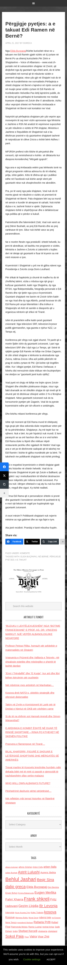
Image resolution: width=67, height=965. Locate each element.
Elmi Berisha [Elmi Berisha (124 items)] (53, 887)
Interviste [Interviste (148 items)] (9, 912)
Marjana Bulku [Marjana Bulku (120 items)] (21, 917)
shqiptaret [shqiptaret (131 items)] (52, 931)
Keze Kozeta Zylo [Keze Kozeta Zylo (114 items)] (22, 913)
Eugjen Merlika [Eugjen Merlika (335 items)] (45, 892)
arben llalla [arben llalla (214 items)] (49, 866)
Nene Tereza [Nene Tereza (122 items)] (11, 922)
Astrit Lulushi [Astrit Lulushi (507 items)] (29, 872)
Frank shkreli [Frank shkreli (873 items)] (37, 898)
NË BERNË (43, 556)
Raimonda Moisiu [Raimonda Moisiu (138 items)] (19, 927)
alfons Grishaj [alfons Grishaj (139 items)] (25, 867)
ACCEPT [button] (51, 959)
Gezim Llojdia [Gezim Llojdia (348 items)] (28, 906)
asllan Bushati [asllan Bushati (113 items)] (11, 873)
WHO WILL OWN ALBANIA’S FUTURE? (27, 783)
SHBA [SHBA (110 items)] (15, 931)
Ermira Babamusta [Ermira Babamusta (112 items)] (26, 893)
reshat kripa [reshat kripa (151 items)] (48, 927)
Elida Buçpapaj (18, 51)
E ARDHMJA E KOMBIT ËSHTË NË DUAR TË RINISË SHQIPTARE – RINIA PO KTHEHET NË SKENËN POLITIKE (32, 732)
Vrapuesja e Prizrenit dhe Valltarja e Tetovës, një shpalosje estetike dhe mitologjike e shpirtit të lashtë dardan (32, 661)
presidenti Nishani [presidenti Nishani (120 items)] (25, 922)
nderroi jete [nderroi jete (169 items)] (45, 917)
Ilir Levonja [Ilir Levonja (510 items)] (48, 906)
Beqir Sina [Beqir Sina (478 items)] (45, 880)
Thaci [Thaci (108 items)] (26, 937)
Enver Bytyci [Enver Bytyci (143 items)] (11, 893)
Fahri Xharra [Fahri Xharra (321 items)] (14, 899)
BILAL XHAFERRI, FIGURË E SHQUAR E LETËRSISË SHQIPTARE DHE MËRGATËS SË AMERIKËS (32, 755)
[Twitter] (32, 541)
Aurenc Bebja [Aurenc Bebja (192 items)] (48, 872)
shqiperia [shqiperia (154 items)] (42, 931)
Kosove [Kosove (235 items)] (10, 917)
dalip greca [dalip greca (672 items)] (15, 886)
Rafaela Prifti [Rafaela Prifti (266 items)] (42, 922)
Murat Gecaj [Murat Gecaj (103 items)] (33, 918)
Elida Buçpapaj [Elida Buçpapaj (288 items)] (36, 887)
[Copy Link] (50, 541)
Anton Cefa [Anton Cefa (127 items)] (37, 867)
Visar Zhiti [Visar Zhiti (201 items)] (43, 936)
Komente (25, 553)
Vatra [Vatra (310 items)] (33, 936)
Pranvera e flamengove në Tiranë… (25, 743)
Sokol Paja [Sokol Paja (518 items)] (14, 936)
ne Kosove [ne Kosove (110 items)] (56, 918)
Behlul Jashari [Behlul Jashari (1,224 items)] (20, 879)
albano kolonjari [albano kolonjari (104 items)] (11, 867)
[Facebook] (14, 541)
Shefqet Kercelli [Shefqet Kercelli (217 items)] (28, 930)
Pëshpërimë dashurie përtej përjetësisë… (28, 790)
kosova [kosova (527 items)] (50, 912)
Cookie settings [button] (32, 959)
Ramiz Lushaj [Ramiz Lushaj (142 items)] (35, 927)
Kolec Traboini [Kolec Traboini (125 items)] (37, 912)
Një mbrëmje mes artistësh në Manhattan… (29, 685)
